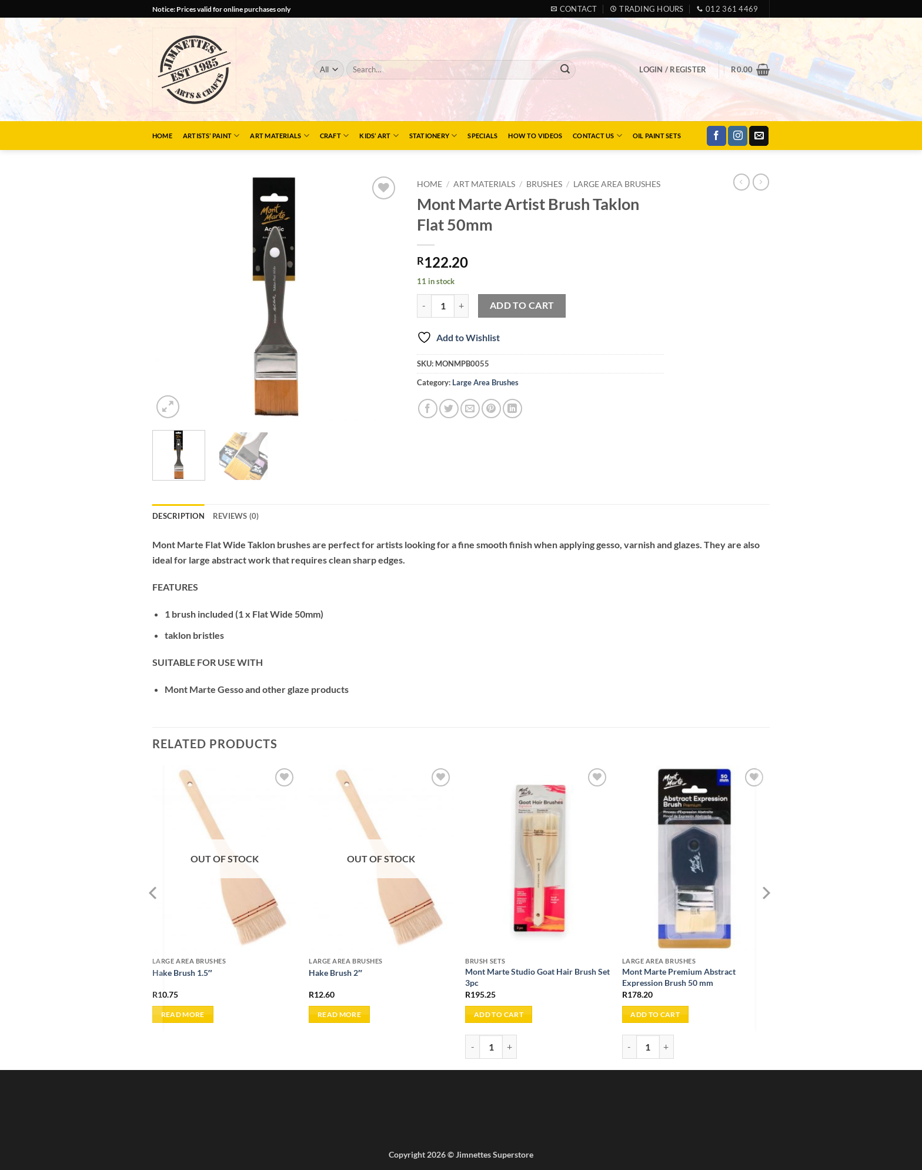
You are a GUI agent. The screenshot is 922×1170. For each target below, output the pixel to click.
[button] (672, 69)
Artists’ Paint (211, 135)
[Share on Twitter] (449, 408)
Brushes (544, 184)
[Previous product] (761, 182)
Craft (334, 135)
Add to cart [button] (498, 1014)
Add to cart (522, 305)
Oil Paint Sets (657, 135)
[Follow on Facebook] (716, 136)
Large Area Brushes (616, 184)
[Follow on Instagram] (737, 136)
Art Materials (279, 135)
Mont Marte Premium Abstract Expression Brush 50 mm (679, 977)
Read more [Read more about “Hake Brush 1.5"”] (183, 1014)
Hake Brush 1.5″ (182, 973)
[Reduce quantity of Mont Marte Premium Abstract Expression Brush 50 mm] (629, 1046)
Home (162, 135)
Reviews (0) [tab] (236, 516)
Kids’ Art (378, 135)
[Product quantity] (443, 306)
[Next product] (741, 182)
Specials (482, 135)
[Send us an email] (759, 136)
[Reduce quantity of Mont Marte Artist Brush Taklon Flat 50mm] (424, 306)
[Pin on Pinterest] (491, 408)
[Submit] (565, 70)
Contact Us (597, 135)
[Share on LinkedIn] (512, 408)
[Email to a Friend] (470, 408)
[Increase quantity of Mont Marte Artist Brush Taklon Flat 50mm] (462, 306)
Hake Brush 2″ (335, 973)
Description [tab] (178, 516)
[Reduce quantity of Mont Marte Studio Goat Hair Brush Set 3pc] (472, 1046)
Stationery (433, 135)
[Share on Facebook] (427, 408)
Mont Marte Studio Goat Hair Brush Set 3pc (537, 977)
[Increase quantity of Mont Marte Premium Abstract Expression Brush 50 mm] (667, 1046)
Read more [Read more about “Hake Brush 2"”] (339, 1014)
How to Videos (535, 135)
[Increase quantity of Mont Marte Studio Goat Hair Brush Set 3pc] (510, 1046)
